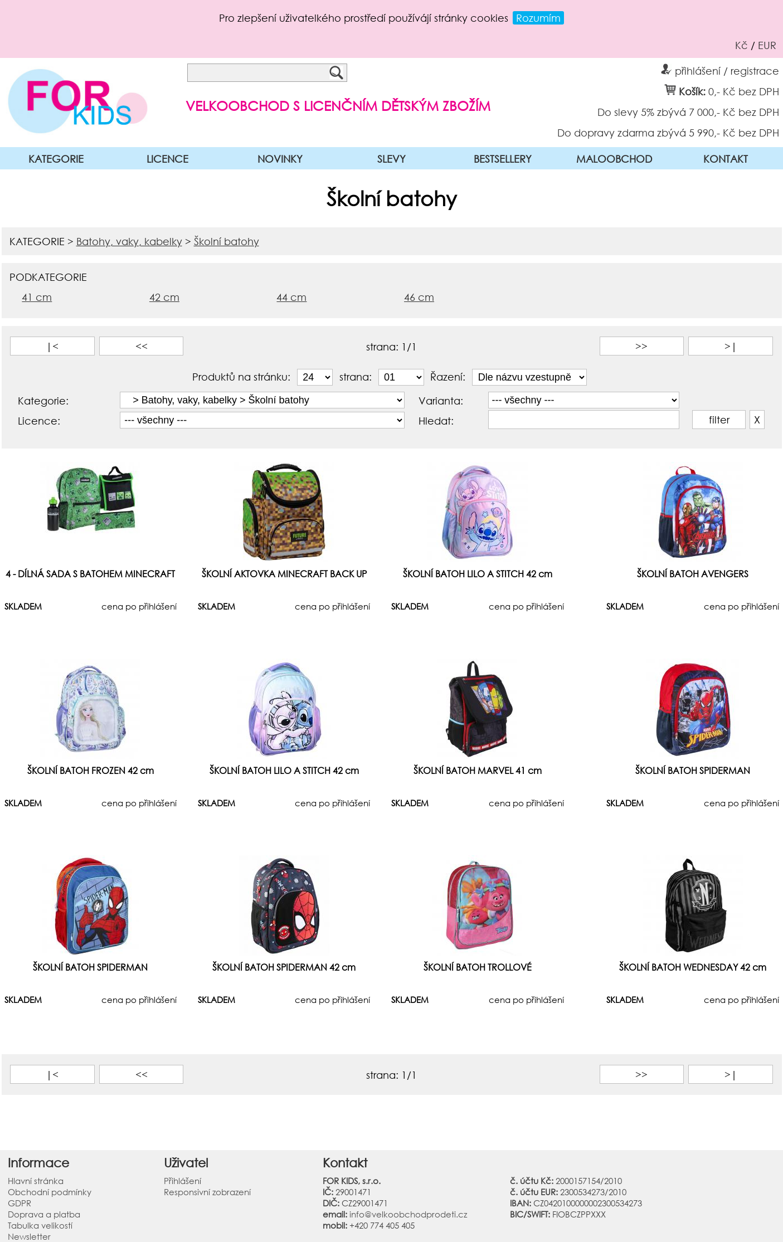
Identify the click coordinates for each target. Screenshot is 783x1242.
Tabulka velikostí (40, 1225)
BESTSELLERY (503, 159)
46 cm (419, 297)
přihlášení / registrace (720, 69)
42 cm (164, 297)
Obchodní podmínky (49, 1191)
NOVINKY (280, 159)
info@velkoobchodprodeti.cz (408, 1214)
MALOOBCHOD (614, 159)
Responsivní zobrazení (207, 1191)
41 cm (37, 297)
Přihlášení (182, 1180)
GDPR (19, 1203)
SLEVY (391, 159)
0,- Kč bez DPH (743, 90)
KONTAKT (725, 159)
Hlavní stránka (36, 1180)
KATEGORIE (56, 159)
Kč (741, 45)
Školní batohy (226, 241)
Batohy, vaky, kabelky (129, 241)
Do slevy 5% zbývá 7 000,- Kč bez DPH (688, 111)
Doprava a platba (44, 1214)
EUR (767, 45)
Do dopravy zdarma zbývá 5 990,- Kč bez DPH (668, 132)
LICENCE (167, 159)
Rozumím (538, 18)
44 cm (291, 297)
